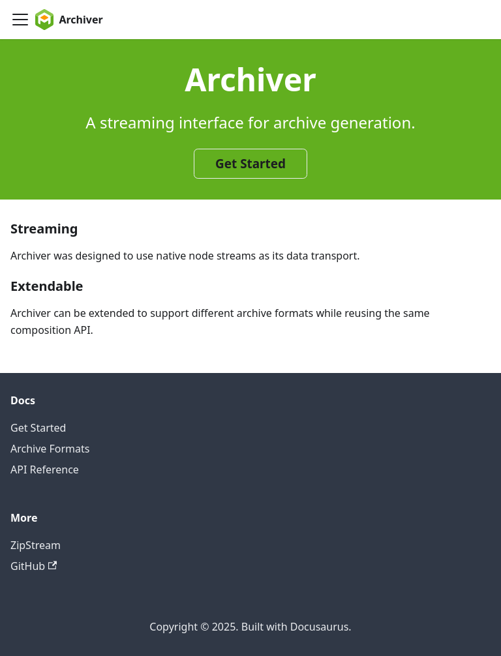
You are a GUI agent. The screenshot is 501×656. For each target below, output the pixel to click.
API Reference (44, 469)
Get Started (250, 163)
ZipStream (35, 545)
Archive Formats (50, 448)
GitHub (33, 566)
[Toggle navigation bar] (20, 19)
